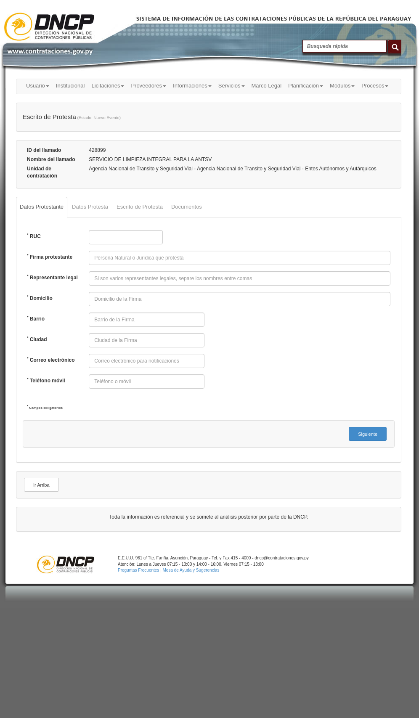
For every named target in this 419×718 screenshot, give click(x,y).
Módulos (342, 85)
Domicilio (40, 297)
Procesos (374, 85)
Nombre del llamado (51, 159)
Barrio (36, 318)
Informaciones (192, 85)
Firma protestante (49, 256)
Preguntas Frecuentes (139, 570)
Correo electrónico (51, 359)
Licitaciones (107, 85)
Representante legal (52, 277)
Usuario (37, 85)
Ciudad (37, 339)
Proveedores (148, 85)
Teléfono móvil (46, 380)
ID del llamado (44, 150)
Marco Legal (267, 85)
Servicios (231, 85)
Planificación (305, 85)
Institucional (70, 85)
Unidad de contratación (42, 172)
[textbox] (126, 237)
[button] (368, 434)
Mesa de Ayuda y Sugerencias (191, 570)
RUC (34, 236)
